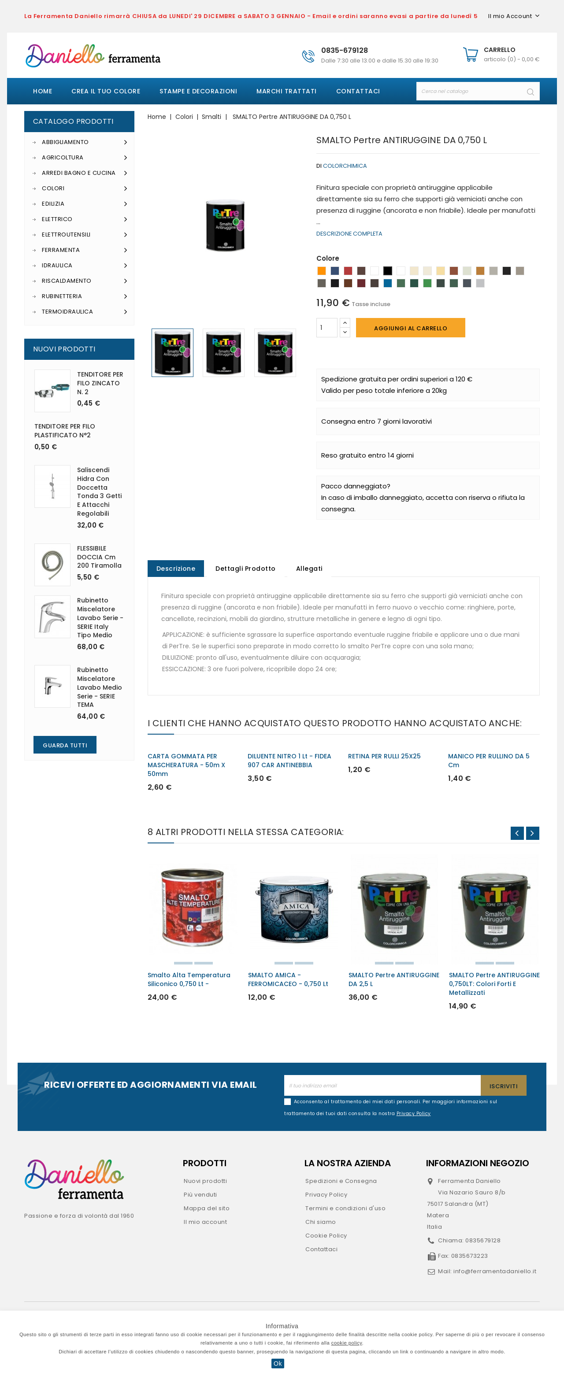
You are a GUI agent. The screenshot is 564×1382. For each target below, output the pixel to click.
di (319, 166)
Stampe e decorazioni (198, 91)
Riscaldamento (84, 281)
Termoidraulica (84, 312)
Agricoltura (84, 157)
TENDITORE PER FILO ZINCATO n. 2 (100, 383)
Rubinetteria (84, 296)
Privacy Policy (326, 1195)
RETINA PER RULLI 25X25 (384, 757)
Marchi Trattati (286, 91)
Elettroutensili (84, 234)
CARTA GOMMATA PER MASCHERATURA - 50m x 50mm (186, 766)
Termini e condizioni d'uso (345, 1209)
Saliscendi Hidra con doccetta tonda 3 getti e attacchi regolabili (99, 492)
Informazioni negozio (477, 1164)
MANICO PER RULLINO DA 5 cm (489, 761)
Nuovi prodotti (205, 1182)
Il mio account (205, 1223)
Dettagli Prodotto (247, 569)
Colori (84, 188)
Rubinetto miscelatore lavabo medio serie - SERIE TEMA (99, 687)
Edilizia (84, 204)
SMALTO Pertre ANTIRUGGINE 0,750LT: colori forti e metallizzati (494, 985)
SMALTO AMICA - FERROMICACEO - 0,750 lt (288, 980)
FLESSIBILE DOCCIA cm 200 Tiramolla (99, 557)
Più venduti (200, 1195)
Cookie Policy (326, 1236)
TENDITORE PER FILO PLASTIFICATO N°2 (64, 431)
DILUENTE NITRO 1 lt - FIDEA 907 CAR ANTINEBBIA (289, 761)
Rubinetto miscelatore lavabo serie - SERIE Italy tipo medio (100, 617)
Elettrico (84, 219)
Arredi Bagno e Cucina (84, 173)
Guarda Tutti (65, 745)
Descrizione (176, 569)
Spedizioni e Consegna (341, 1182)
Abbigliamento (84, 142)
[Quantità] (327, 327)
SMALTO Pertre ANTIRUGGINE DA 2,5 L (394, 980)
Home (42, 91)
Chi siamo (320, 1223)
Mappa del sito (207, 1209)
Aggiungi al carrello (410, 328)
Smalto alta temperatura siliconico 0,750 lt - (189, 980)
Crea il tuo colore (105, 91)
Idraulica (84, 265)
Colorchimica (345, 166)
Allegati (311, 569)
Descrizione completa (349, 233)
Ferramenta (84, 250)
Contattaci (358, 91)
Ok (278, 1363)
